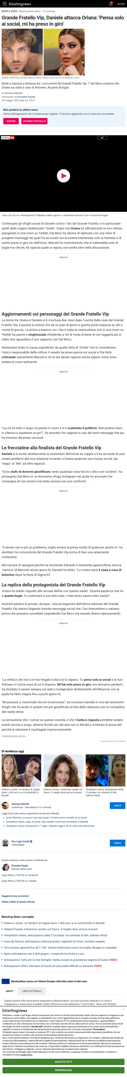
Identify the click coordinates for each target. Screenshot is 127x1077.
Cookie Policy (26, 1055)
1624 (65, 1018)
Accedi (121, 3)
